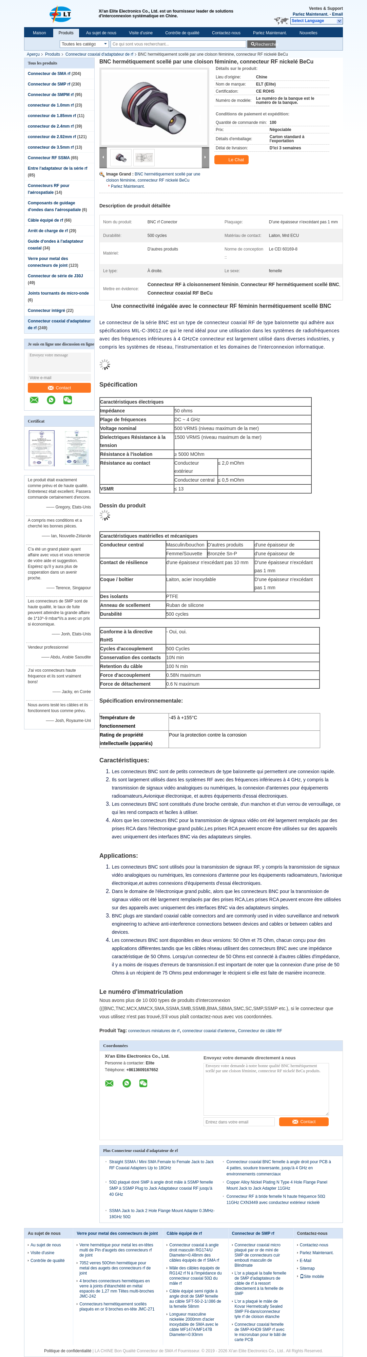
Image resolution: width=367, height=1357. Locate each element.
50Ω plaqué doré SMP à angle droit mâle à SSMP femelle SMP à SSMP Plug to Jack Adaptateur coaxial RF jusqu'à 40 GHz (161, 1188)
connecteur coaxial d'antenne (208, 1030)
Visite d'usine (141, 33)
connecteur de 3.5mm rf (51, 147)
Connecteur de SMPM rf (51, 94)
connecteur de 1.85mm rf (52, 115)
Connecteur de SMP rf (49, 84)
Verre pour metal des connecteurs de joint (117, 1233)
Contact (59, 387)
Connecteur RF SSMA (49, 157)
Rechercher (265, 44)
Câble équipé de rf (45, 220)
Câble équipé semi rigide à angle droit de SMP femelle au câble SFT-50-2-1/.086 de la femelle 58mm (195, 1299)
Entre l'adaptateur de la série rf (58, 168)
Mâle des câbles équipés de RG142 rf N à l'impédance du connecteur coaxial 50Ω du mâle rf (195, 1276)
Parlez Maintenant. (310, 14)
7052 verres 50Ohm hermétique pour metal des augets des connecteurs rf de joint (115, 1268)
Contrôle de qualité (182, 33)
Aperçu (33, 54)
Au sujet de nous (101, 33)
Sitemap (307, 1268)
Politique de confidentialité (67, 1351)
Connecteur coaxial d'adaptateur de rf (99, 54)
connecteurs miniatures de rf (153, 1030)
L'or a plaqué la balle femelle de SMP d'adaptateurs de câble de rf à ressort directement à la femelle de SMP (260, 1283)
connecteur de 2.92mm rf (52, 136)
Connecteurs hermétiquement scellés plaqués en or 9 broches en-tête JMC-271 (116, 1307)
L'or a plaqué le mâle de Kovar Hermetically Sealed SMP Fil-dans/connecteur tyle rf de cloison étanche (259, 1309)
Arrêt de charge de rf (48, 230)
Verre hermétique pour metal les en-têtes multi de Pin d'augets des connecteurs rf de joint (116, 1250)
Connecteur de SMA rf (49, 73)
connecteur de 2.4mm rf (51, 126)
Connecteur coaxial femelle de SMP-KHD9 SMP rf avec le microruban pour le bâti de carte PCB (260, 1332)
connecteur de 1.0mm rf (51, 105)
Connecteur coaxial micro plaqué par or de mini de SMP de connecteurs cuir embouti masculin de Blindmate (258, 1255)
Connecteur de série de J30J (55, 276)
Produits (66, 33)
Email (337, 14)
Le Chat (232, 159)
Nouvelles (308, 33)
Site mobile (312, 1276)
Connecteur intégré (46, 310)
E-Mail (305, 1260)
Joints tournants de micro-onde (58, 293)
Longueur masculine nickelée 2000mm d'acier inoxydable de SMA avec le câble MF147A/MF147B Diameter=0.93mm (193, 1324)
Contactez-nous (226, 33)
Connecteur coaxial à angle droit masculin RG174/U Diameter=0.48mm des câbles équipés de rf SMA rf (194, 1253)
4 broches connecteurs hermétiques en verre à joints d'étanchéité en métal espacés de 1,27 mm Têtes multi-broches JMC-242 (116, 1289)
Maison (39, 33)
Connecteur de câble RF (260, 1030)
